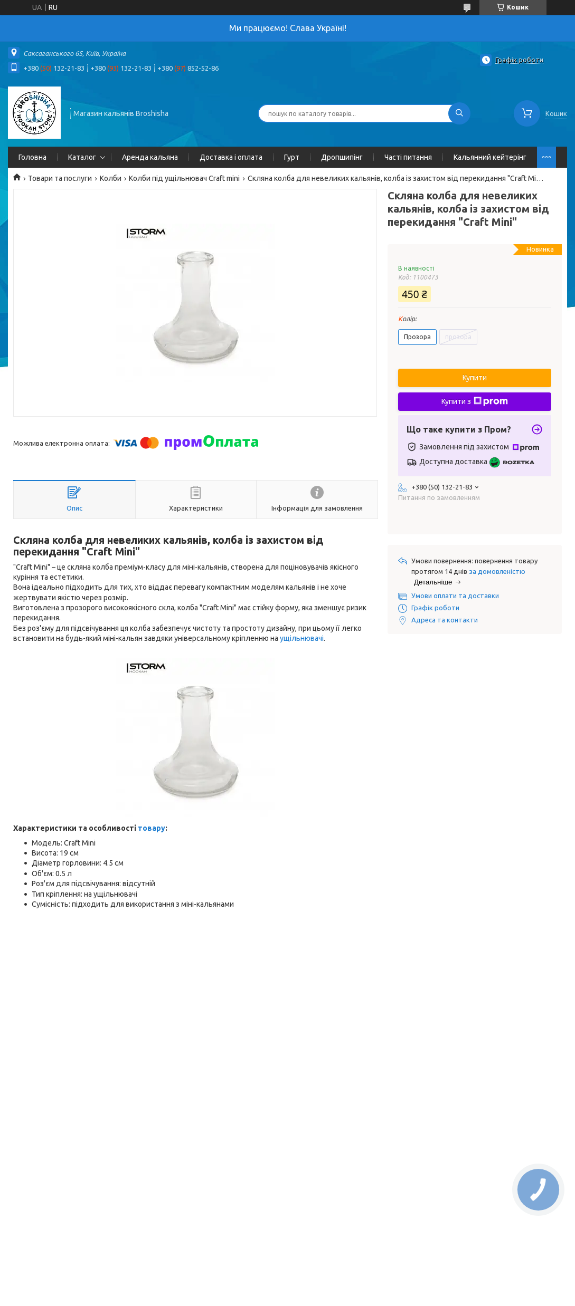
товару (151, 828)
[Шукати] (459, 113)
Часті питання (408, 157)
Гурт (291, 157)
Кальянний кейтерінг (490, 157)
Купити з (474, 401)
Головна (32, 157)
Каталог (82, 157)
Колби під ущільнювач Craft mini (184, 178)
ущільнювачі (302, 638)
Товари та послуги (60, 178)
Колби (110, 178)
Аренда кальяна (150, 157)
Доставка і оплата (231, 157)
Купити (475, 377)
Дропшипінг (342, 157)
